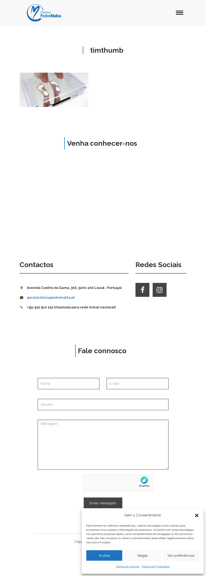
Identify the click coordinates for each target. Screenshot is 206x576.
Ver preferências (180, 555)
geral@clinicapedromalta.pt (51, 297)
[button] (196, 515)
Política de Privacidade (156, 566)
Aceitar (104, 555)
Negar (143, 555)
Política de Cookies (127, 566)
